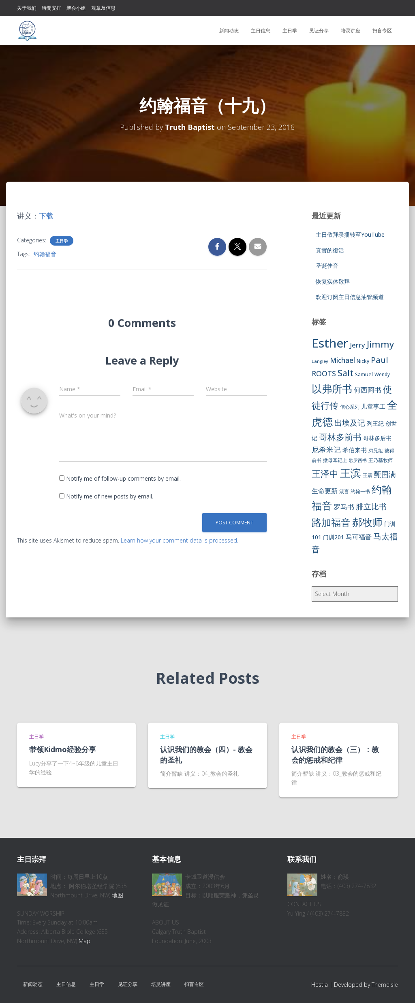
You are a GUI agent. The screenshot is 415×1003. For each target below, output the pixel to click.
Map (84, 941)
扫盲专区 (382, 30)
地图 (117, 895)
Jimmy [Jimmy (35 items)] (380, 344)
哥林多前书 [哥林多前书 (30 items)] (340, 437)
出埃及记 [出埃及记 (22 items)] (349, 423)
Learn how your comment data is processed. (179, 540)
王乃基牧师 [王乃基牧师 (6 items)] (380, 460)
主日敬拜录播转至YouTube (350, 234)
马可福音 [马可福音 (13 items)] (359, 536)
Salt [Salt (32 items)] (345, 373)
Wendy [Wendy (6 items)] (382, 374)
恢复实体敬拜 (333, 281)
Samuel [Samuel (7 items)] (364, 374)
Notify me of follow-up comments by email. (123, 478)
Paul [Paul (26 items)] (379, 359)
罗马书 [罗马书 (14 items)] (344, 506)
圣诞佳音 (327, 265)
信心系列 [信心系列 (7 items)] (349, 406)
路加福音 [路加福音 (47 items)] (331, 522)
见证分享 (319, 30)
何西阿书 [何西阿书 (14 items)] (367, 389)
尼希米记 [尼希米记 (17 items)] (326, 449)
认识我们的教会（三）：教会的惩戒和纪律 (335, 754)
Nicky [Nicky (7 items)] (363, 361)
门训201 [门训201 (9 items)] (333, 537)
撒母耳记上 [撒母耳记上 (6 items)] (335, 460)
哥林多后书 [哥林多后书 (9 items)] (377, 438)
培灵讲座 (350, 30)
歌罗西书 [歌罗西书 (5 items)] (358, 460)
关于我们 (26, 7)
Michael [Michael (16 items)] (342, 360)
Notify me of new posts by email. (109, 496)
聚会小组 (76, 7)
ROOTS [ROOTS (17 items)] (324, 373)
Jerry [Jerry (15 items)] (357, 345)
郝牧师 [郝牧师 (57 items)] (367, 522)
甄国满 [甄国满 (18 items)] (385, 474)
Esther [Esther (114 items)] (330, 343)
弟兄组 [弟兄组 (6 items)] (375, 450)
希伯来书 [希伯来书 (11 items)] (354, 450)
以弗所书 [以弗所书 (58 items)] (332, 388)
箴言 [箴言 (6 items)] (344, 491)
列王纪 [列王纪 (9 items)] (375, 423)
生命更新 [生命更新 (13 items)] (325, 490)
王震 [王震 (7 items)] (367, 475)
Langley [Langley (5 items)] (320, 361)
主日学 (289, 30)
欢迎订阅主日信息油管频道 (350, 297)
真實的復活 (330, 250)
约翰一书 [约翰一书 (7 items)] (360, 491)
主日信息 (260, 30)
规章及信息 (103, 7)
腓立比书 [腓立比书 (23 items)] (371, 506)
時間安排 (51, 7)
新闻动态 (229, 30)
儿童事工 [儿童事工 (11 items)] (373, 406)
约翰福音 (45, 254)
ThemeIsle (385, 984)
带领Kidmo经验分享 (62, 749)
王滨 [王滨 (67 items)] (350, 473)
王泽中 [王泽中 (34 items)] (325, 473)
